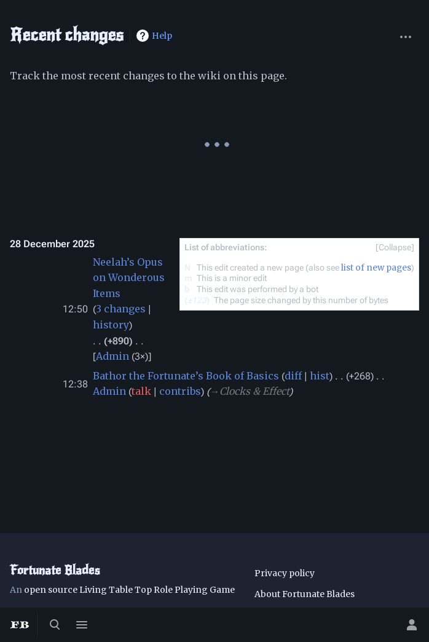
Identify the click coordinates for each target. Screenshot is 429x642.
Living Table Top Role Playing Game (157, 589)
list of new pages (376, 268)
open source (50, 589)
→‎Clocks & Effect (249, 391)
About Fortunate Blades (304, 594)
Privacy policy (284, 573)
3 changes (121, 309)
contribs (180, 391)
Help (162, 35)
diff (293, 376)
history (111, 325)
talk (141, 391)
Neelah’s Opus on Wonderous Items (129, 277)
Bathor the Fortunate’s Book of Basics (186, 376)
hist (319, 376)
